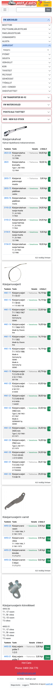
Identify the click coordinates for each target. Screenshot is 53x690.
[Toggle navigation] (5, 9)
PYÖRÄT (6, 54)
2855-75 (7, 188)
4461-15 (7, 337)
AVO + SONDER (9, 87)
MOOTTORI (7, 25)
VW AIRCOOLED (10, 20)
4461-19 (7, 371)
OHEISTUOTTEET (9, 91)
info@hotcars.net (26, 673)
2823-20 (7, 153)
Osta (47, 647)
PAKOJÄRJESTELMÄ (11, 33)
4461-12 (7, 300)
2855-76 (7, 198)
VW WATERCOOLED (12, 105)
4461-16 (7, 349)
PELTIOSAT (7, 75)
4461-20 (7, 383)
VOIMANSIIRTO (9, 37)
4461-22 (7, 408)
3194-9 (7, 232)
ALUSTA (5, 41)
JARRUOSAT (7, 45)
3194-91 (7, 244)
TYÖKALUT (7, 83)
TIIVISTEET (7, 70)
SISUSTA (6, 58)
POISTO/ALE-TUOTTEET (14, 112)
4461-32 (7, 474)
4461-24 (7, 440)
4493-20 (7, 526)
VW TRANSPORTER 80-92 (14, 97)
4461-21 (7, 396)
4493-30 (7, 646)
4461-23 (7, 428)
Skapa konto (15, 685)
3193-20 (7, 208)
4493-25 (7, 550)
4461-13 (7, 309)
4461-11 (7, 293)
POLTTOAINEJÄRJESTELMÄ (14, 29)
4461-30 (7, 452)
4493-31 (7, 656)
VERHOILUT (7, 62)
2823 (6, 162)
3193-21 (7, 220)
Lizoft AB (49, 684)
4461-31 (7, 462)
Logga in (25, 685)
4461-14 (7, 324)
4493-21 (7, 538)
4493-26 (7, 560)
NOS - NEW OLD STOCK (13, 119)
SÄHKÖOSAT (7, 79)
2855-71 (7, 178)
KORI (4, 66)
